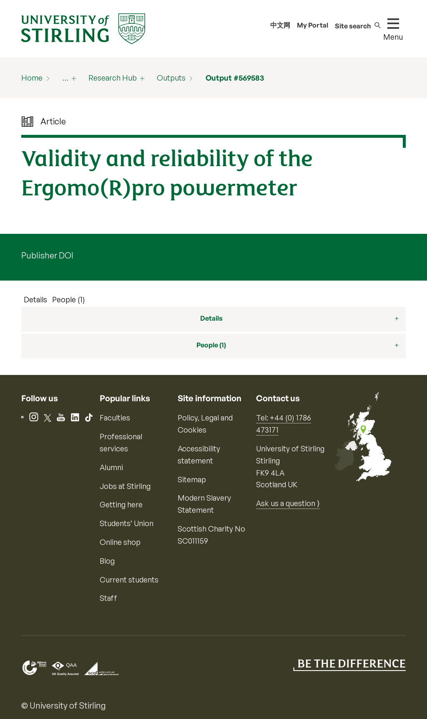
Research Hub (112, 77)
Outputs (171, 77)
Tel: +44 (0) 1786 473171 (283, 423)
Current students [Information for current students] (129, 579)
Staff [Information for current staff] (108, 598)
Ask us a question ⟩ (288, 503)
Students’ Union (126, 523)
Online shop (120, 542)
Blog (107, 560)
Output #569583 (235, 77)
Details (35, 299)
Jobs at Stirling (125, 486)
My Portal (312, 25)
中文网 (280, 25)
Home (32, 77)
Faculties (115, 417)
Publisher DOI (47, 255)
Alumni (111, 467)
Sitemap (192, 479)
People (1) (68, 299)
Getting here (121, 504)
